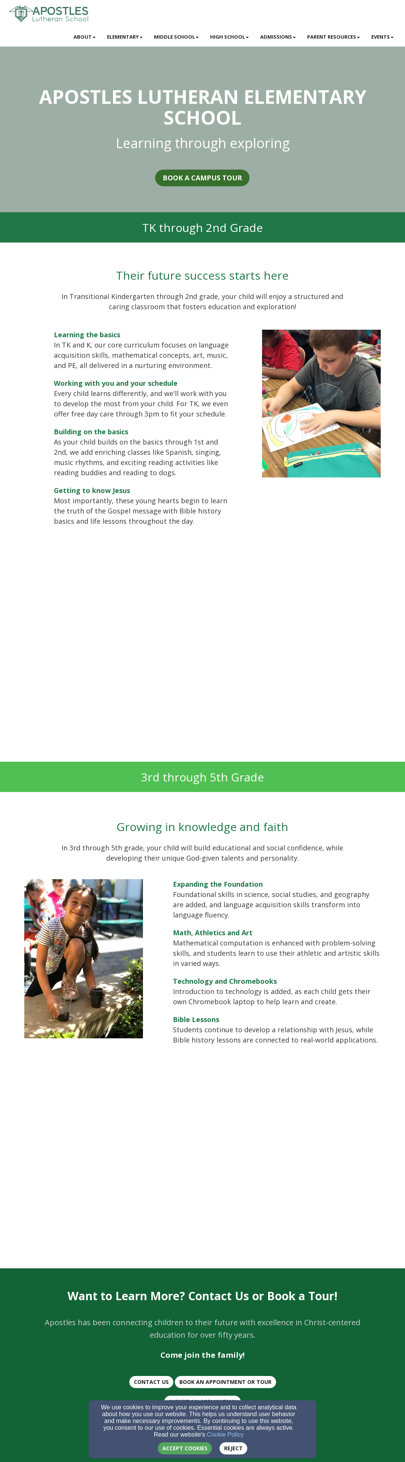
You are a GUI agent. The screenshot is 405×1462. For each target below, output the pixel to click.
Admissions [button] (278, 36)
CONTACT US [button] (148, 1381)
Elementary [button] (125, 36)
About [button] (85, 36)
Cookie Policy (225, 1434)
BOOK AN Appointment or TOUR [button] (223, 1381)
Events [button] (382, 36)
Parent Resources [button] (333, 36)
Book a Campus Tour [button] (199, 178)
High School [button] (229, 36)
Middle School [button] (176, 36)
